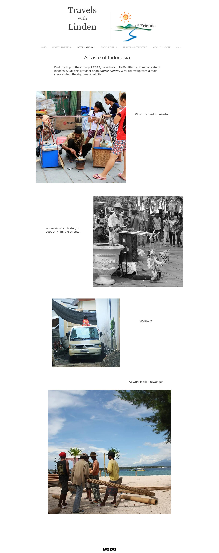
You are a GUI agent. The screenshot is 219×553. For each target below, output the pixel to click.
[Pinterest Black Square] (114, 549)
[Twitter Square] (111, 549)
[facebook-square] (104, 549)
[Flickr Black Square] (107, 549)
